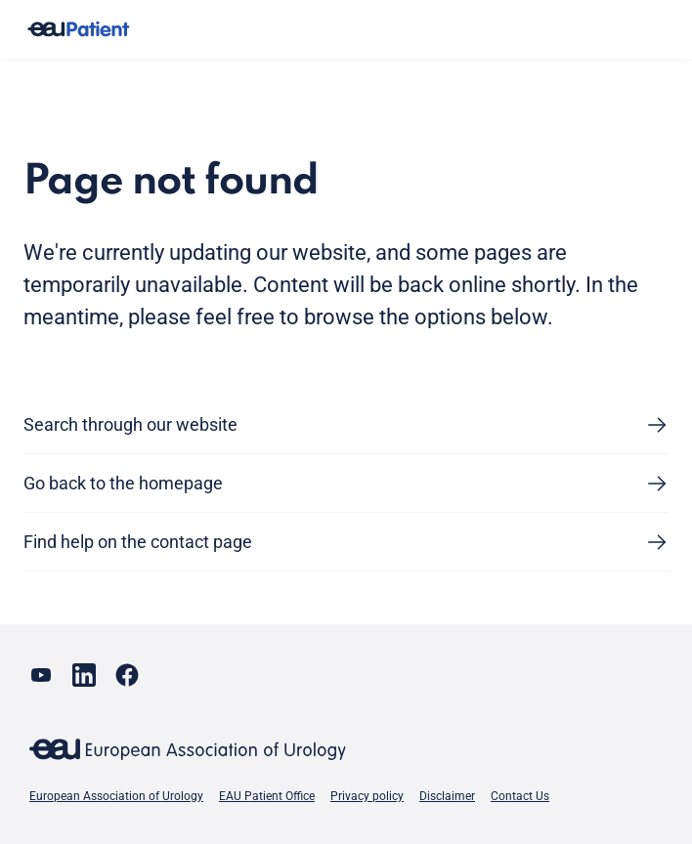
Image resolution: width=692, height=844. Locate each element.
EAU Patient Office (267, 796)
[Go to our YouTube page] (41, 675)
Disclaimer (447, 796)
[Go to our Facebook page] (127, 675)
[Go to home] (78, 30)
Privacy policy (367, 796)
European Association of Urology (116, 796)
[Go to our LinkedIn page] (84, 675)
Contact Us (520, 796)
